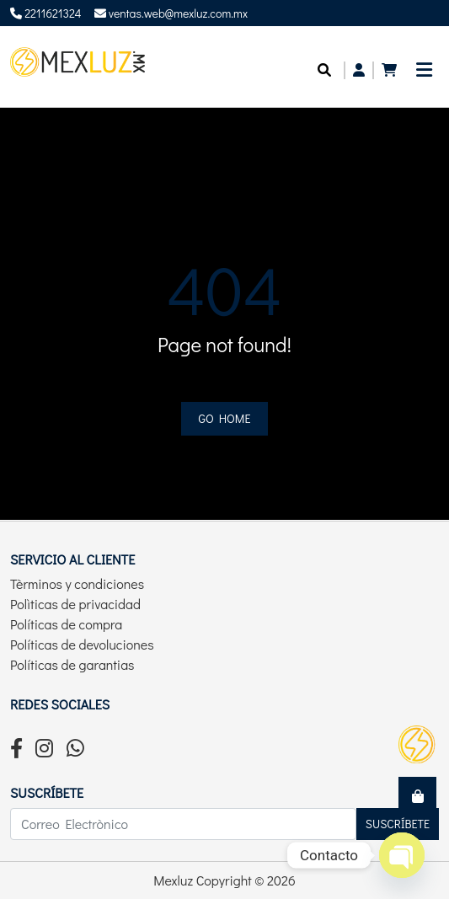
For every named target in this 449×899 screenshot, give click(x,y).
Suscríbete (398, 824)
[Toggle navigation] (424, 74)
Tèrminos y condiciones (77, 583)
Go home (225, 418)
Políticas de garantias (72, 664)
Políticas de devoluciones (82, 644)
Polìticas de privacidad (75, 604)
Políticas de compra (66, 624)
